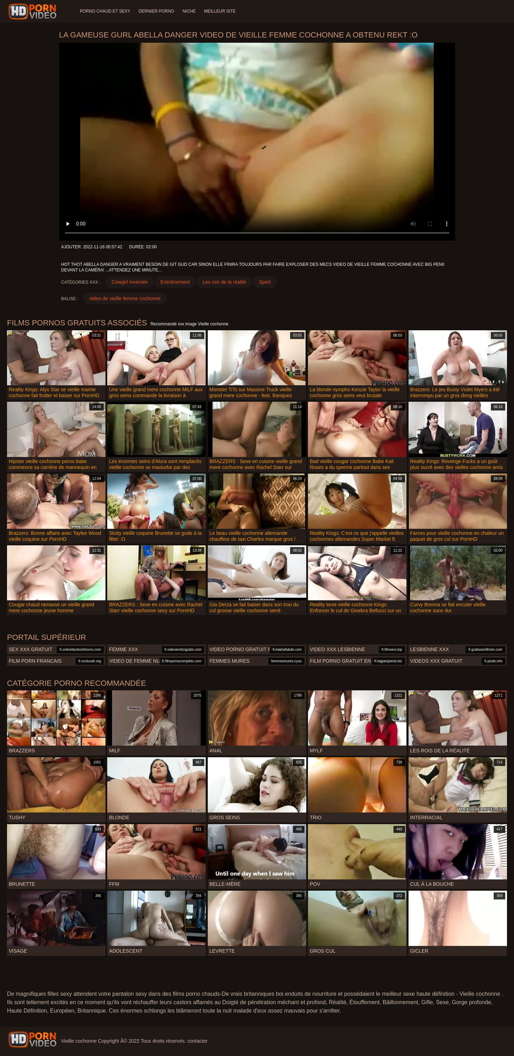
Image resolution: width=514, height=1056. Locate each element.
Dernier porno (156, 11)
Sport (264, 282)
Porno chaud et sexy (105, 11)
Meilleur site (220, 11)
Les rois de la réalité (224, 282)
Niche (189, 11)
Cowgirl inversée (129, 282)
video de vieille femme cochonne (124, 298)
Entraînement (175, 282)
